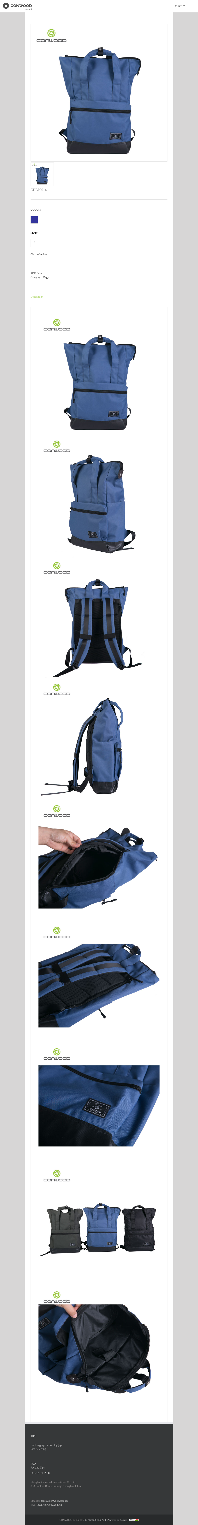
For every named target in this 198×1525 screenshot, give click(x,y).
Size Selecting (38, 1449)
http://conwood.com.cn (49, 1504)
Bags (46, 277)
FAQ (33, 1463)
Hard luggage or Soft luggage (47, 1445)
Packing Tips (38, 1467)
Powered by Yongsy (117, 1519)
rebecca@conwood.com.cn (53, 1500)
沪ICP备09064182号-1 (94, 1519)
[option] (99, 105)
